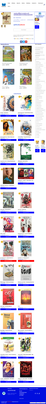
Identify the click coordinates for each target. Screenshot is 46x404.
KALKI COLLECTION (39, 93)
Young (37, 134)
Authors (18, 35)
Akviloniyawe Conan (23, 63)
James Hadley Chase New (40, 90)
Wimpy (37, 131)
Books (21, 35)
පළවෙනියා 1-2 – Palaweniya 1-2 (23, 257)
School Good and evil (39, 116)
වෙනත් (37, 137)
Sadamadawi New (39, 114)
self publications (38, 119)
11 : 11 (19, 306)
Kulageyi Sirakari (38, 96)
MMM (37, 99)
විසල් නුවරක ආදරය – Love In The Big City (25, 233)
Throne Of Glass (38, 125)
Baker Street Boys (39, 64)
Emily (37, 78)
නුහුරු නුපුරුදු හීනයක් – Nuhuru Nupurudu (7, 136)
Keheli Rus (37, 94)
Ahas (37, 57)
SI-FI (37, 122)
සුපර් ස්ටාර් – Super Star (22, 209)
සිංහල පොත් (21, 36)
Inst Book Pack (38, 87)
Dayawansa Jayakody (25, 35)
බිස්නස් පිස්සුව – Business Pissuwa (6, 330)
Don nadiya (37, 75)
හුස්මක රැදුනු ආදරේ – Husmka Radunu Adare (25, 112)
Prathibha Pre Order (39, 108)
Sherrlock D (38, 120)
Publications (38, 111)
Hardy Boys (38, 84)
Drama (37, 76)
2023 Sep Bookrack (39, 51)
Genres (37, 82)
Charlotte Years (38, 70)
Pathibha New (38, 105)
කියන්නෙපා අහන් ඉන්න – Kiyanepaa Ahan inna (26, 282)
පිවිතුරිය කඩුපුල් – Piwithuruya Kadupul (7, 282)
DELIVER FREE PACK (39, 73)
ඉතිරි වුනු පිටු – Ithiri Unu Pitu (23, 161)
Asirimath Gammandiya (7, 63)
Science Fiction (38, 117)
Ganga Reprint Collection (40, 81)
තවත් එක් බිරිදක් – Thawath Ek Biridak (24, 136)
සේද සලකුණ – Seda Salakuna (5, 209)
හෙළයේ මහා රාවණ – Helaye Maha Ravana (7, 161)
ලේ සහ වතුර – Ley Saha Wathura (6, 306)
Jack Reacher (38, 88)
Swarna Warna (22, 86)
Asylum (37, 61)
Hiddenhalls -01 (38, 85)
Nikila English (38, 102)
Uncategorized (38, 128)
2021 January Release (39, 47)
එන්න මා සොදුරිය (5, 86)
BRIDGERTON (38, 69)
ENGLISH (37, 79)
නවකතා (18, 36)
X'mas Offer (38, 132)
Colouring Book (38, 72)
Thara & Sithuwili (38, 123)
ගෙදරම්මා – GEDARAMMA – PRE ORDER (7, 378)
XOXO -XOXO (2, 233)
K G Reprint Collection (39, 91)
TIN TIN (37, 126)
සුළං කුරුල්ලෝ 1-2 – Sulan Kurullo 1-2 (6, 257)
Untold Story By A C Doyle (40, 129)
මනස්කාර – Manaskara (4, 112)
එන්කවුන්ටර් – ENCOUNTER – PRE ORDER (25, 378)
